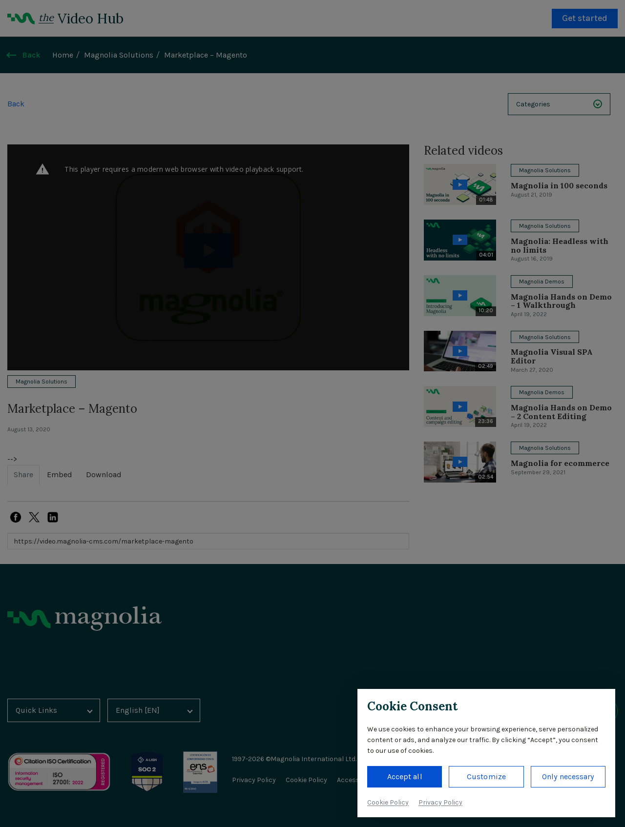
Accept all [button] (404, 776)
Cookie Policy (388, 802)
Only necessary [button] (568, 776)
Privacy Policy (440, 802)
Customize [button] (486, 776)
